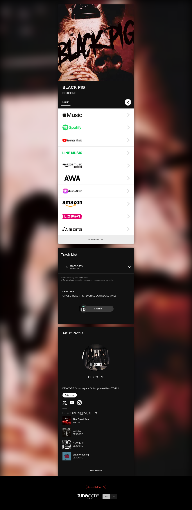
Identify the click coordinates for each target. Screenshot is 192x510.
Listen (65, 101)
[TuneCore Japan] (89, 498)
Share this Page (96, 487)
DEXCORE (69, 92)
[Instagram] (79, 404)
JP (113, 496)
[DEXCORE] (96, 357)
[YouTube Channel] (72, 403)
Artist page (69, 395)
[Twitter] (64, 403)
